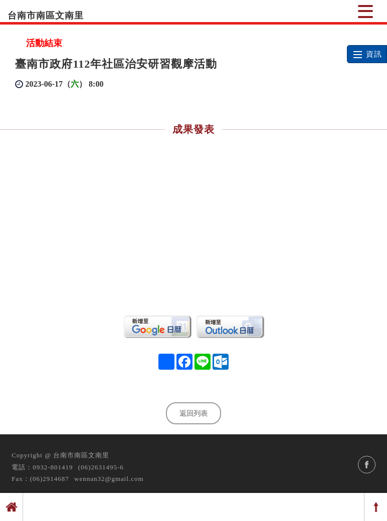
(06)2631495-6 (101, 467)
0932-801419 (53, 467)
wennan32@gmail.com (109, 478)
